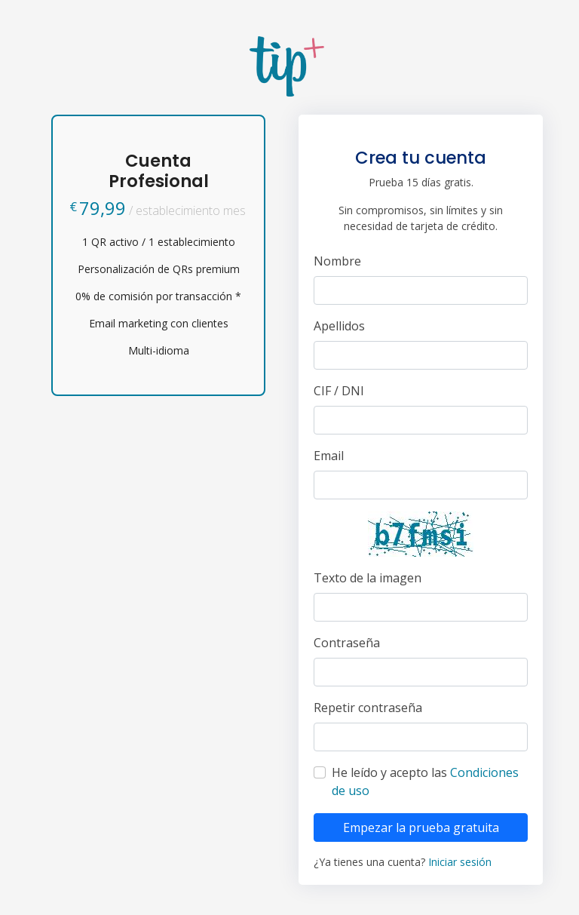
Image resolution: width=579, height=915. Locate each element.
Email (329, 455)
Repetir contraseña (368, 707)
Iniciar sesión (460, 862)
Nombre (337, 261)
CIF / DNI (339, 390)
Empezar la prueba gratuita (421, 827)
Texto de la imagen (367, 578)
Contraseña (347, 642)
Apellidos (339, 326)
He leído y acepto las (425, 781)
